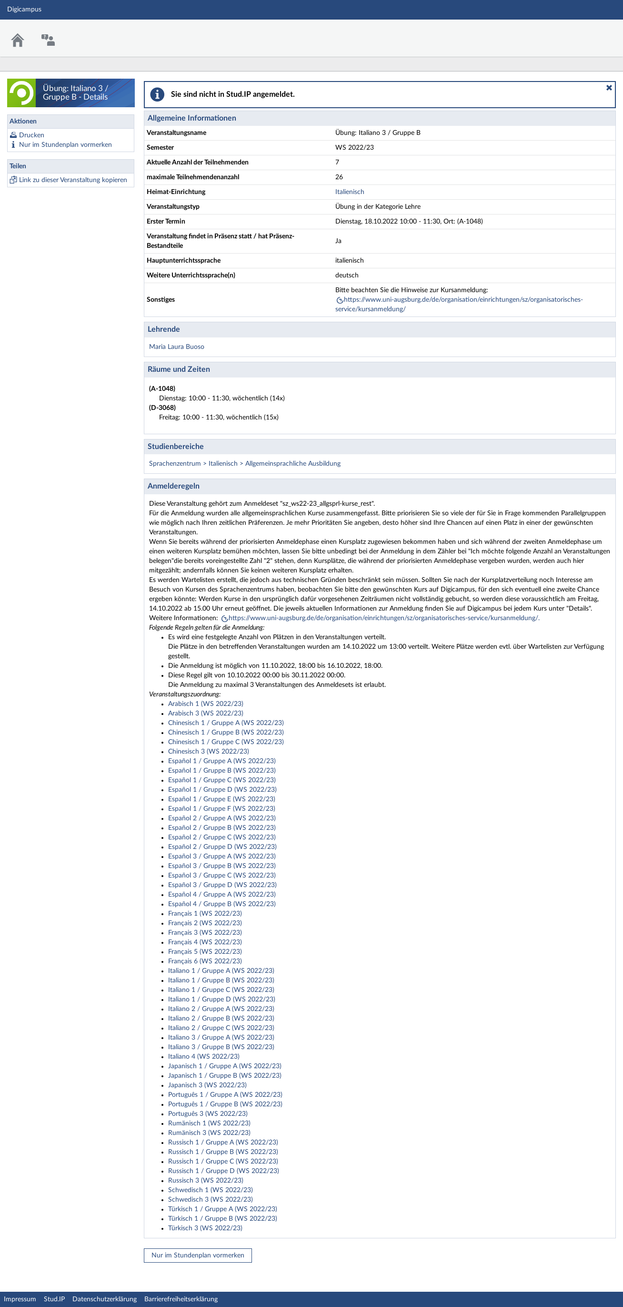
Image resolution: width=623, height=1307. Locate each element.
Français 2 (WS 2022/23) (205, 923)
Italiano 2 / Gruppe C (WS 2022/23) (221, 1028)
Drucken (31, 135)
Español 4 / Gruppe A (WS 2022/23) (222, 894)
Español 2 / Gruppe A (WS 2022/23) (222, 818)
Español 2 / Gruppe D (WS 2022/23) (222, 847)
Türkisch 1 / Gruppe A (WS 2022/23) (222, 1209)
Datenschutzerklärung (104, 1299)
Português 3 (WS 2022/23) (208, 1114)
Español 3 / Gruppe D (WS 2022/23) (222, 885)
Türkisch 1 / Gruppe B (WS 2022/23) (222, 1218)
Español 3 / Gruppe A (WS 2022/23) (222, 856)
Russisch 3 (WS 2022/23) (205, 1180)
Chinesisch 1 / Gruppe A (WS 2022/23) (226, 723)
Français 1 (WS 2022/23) (205, 913)
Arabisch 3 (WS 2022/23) (205, 713)
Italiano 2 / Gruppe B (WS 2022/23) (221, 1018)
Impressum (20, 1299)
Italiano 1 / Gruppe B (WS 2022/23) (221, 980)
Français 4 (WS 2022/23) (205, 942)
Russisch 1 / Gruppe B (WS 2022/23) (223, 1152)
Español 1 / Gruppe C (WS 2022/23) (222, 780)
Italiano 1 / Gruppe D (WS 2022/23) (221, 999)
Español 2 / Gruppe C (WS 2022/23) (222, 837)
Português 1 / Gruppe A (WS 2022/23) (225, 1095)
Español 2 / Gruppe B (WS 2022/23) (222, 828)
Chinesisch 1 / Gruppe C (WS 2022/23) (226, 742)
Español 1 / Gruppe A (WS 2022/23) (222, 761)
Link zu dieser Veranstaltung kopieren (73, 180)
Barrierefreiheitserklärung (181, 1299)
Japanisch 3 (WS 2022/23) (207, 1085)
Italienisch (349, 192)
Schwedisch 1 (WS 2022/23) (210, 1190)
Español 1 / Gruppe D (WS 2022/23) (222, 789)
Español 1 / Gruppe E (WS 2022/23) (221, 799)
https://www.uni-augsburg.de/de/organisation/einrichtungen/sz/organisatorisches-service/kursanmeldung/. (384, 618)
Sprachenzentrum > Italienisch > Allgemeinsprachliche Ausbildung (245, 463)
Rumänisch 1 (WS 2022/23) (209, 1123)
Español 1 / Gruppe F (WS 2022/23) (221, 809)
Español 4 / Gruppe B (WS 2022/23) (222, 904)
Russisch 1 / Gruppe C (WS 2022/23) (223, 1161)
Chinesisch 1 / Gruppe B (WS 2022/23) (226, 732)
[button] (609, 88)
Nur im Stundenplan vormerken (65, 145)
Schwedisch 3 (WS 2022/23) (210, 1199)
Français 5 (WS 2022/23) (205, 952)
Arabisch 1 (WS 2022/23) (205, 704)
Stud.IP (54, 1299)
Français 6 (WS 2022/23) (205, 961)
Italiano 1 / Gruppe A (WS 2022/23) (221, 971)
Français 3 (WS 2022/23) (205, 932)
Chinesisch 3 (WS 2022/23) (208, 751)
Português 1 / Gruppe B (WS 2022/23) (225, 1104)
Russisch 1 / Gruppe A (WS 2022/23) (223, 1142)
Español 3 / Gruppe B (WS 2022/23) (222, 866)
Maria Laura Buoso (176, 347)
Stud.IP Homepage (586, 32)
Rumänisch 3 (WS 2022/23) (209, 1133)
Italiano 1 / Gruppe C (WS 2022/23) (221, 990)
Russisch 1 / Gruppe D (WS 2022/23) (223, 1171)
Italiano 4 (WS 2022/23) (204, 1056)
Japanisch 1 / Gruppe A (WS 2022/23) (224, 1066)
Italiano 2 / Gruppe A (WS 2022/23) (221, 1009)
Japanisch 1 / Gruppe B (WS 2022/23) (224, 1075)
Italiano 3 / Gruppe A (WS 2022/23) (221, 1037)
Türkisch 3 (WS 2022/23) (205, 1228)
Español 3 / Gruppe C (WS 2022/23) (222, 875)
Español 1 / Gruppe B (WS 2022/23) (222, 770)
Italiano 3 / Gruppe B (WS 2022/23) (221, 1047)
